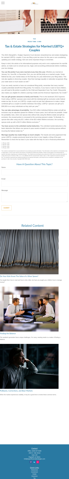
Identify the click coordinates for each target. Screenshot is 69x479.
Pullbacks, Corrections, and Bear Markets (16, 391)
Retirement (34, 470)
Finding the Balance (8, 333)
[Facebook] (31, 462)
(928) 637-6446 (36, 451)
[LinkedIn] (34, 462)
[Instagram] (37, 462)
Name (3, 167)
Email (3, 179)
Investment (34, 472)
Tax (34, 478)
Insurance (34, 476)
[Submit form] (6, 207)
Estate (35, 474)
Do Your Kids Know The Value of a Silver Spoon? (19, 276)
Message (4, 190)
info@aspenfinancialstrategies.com (34, 459)
